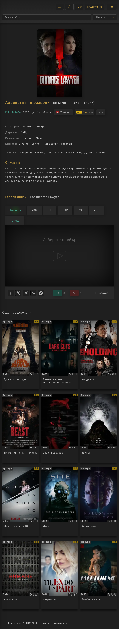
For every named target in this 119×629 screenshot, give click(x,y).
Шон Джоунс (54, 152)
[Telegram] (26, 293)
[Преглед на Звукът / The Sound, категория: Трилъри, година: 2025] (98, 428)
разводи (66, 143)
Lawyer (36, 143)
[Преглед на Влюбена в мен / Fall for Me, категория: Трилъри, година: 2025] (98, 575)
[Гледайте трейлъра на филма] (63, 112)
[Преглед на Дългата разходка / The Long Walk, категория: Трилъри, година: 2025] (20, 354)
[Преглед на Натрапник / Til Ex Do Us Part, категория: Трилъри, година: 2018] (59, 575)
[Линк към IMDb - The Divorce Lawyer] (84, 112)
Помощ (45, 623)
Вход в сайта (94, 6)
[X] (18, 293)
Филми (26, 126)
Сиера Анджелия (31, 152)
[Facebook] (11, 293)
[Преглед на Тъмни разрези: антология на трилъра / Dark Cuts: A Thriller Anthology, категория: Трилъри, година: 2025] (59, 354)
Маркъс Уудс (74, 152)
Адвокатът (51, 143)
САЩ (23, 132)
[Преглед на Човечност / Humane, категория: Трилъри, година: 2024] (20, 575)
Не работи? (101, 293)
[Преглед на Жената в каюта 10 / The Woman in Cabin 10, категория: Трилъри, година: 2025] (20, 501)
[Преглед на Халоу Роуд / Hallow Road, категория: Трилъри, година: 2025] (98, 501)
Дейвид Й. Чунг (32, 137)
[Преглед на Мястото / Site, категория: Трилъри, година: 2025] (59, 501)
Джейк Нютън (95, 152)
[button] (60, 7)
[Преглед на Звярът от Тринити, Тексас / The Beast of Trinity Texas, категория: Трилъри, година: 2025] (20, 428)
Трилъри (39, 126)
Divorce (23, 143)
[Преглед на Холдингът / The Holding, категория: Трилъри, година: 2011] (98, 354)
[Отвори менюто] (112, 7)
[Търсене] (46, 17)
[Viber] (33, 293)
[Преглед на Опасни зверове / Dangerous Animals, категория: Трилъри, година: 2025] (59, 428)
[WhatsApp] (41, 293)
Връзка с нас (61, 623)
